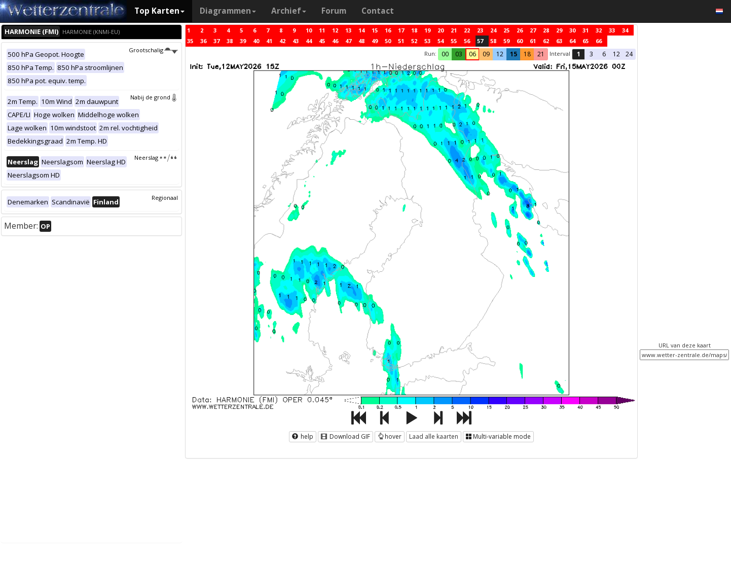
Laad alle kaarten (433, 436)
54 (440, 41)
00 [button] (445, 54)
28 (546, 30)
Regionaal (165, 197)
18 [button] (527, 54)
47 (348, 41)
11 (322, 30)
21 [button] (540, 54)
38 (230, 41)
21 (454, 30)
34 (625, 30)
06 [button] (472, 54)
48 (361, 41)
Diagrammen (228, 11)
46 (335, 41)
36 (203, 41)
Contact (377, 11)
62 (546, 41)
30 (572, 30)
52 (414, 41)
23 (480, 30)
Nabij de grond (154, 97)
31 (585, 30)
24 (493, 30)
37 (216, 41)
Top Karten (159, 11)
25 (506, 30)
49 (375, 41)
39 (243, 41)
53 (427, 41)
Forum (333, 11)
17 (401, 30)
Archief (288, 11)
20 (440, 30)
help (302, 436)
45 (322, 41)
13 (348, 30)
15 (375, 30)
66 (599, 41)
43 (296, 41)
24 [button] (629, 54)
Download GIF (345, 436)
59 (506, 41)
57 (480, 41)
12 (335, 30)
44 (309, 41)
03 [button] (458, 54)
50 (388, 41)
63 (559, 41)
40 (256, 41)
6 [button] (604, 54)
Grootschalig (153, 50)
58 (493, 41)
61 (533, 41)
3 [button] (591, 54)
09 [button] (486, 54)
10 (309, 30)
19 (427, 30)
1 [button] (578, 54)
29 (559, 30)
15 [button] (513, 54)
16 (388, 30)
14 (361, 30)
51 (401, 41)
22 (467, 30)
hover (389, 436)
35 (190, 41)
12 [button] (499, 54)
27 (533, 30)
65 (585, 41)
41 (269, 41)
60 (520, 41)
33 (612, 30)
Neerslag (155, 157)
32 (599, 30)
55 (454, 41)
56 (467, 41)
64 (572, 41)
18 (414, 30)
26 (520, 30)
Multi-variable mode (498, 436)
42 (282, 41)
